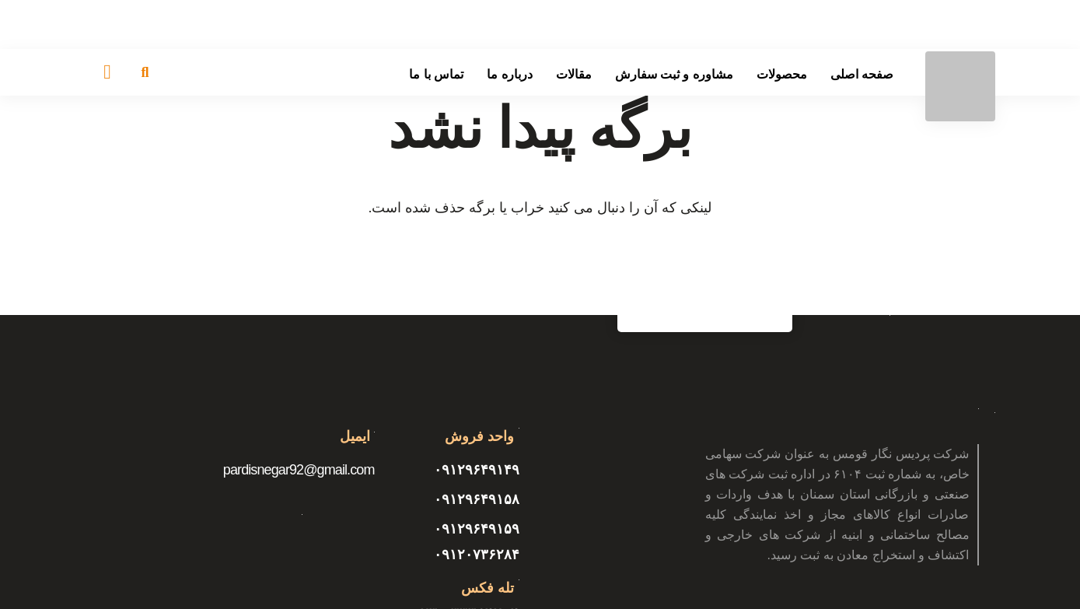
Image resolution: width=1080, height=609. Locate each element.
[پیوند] (960, 86)
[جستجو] (145, 72)
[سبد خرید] (108, 72)
